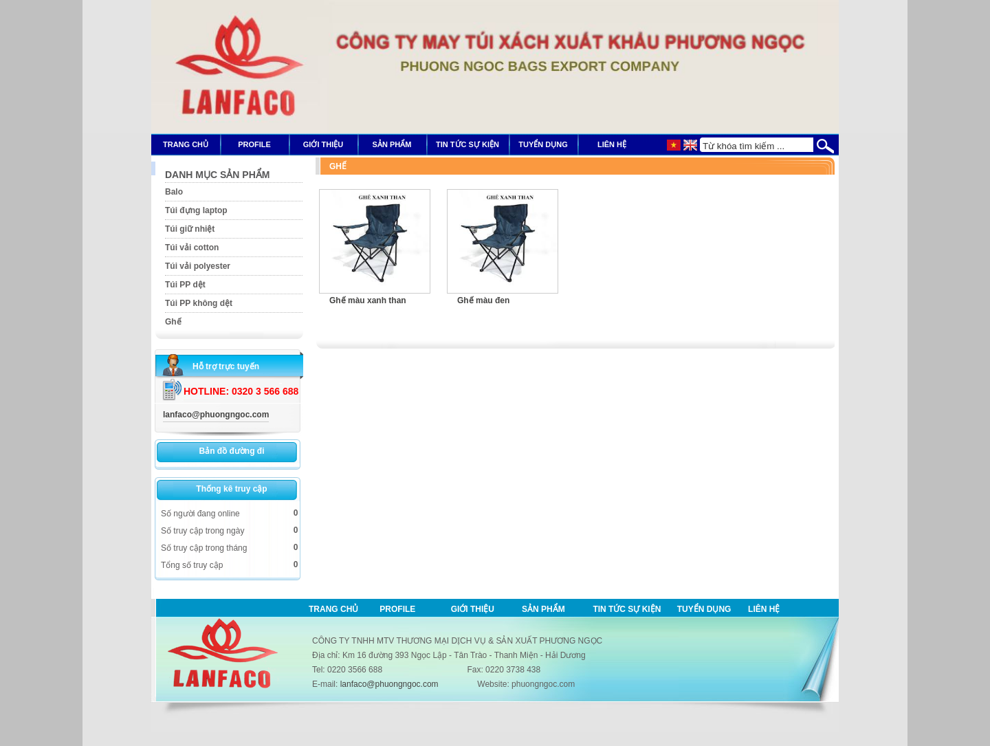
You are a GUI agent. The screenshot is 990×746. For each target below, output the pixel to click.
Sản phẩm (543, 609)
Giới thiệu (472, 609)
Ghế (337, 166)
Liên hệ (764, 609)
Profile (397, 609)
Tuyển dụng (704, 609)
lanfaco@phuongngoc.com (216, 414)
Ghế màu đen (483, 300)
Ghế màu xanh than (367, 300)
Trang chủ (333, 609)
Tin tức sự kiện (627, 609)
